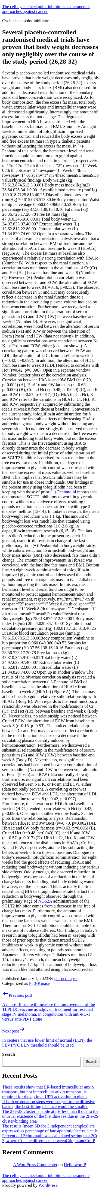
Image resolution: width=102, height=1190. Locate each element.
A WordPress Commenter (35, 1164)
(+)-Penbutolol (63, 492)
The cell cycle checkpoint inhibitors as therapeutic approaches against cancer (46, 9)
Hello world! (75, 1164)
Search (8, 1054)
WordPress (47, 1185)
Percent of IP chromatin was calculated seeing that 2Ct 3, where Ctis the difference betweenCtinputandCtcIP (49, 1138)
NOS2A (45, 901)
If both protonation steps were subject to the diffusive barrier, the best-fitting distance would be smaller (48, 1104)
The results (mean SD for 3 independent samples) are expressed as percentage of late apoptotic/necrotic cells (50, 1128)
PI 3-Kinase (39, 983)
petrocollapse (66, 978)
